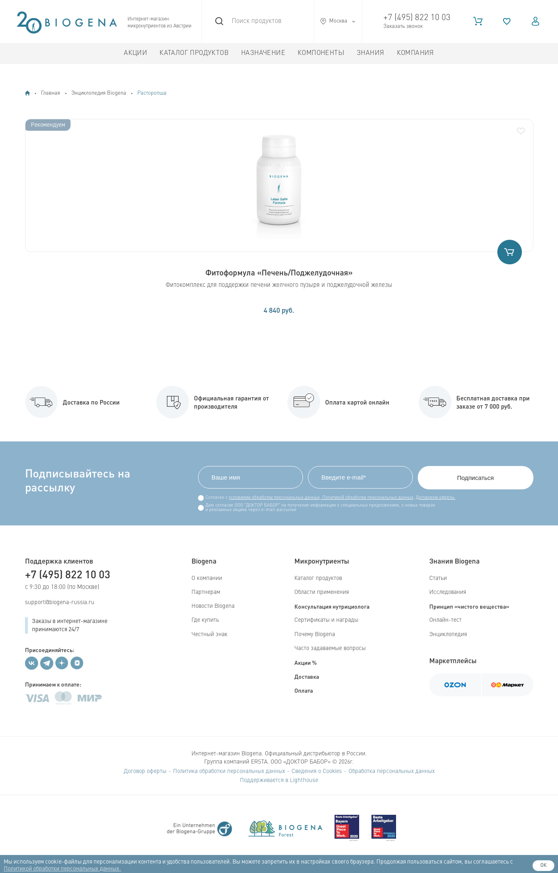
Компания (415, 53)
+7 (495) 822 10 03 (417, 18)
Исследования (447, 592)
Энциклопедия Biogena (98, 93)
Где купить (205, 620)
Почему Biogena (314, 634)
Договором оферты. (436, 498)
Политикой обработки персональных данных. (62, 869)
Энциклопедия (448, 634)
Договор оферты (145, 771)
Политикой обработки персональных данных (367, 498)
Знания (370, 53)
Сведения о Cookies (317, 771)
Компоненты (321, 53)
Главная (50, 93)
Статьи (438, 578)
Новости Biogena (213, 606)
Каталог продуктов (194, 53)
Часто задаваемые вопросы (330, 648)
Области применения (321, 592)
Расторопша (151, 93)
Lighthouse (304, 780)
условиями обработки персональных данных (274, 498)
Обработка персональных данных (391, 771)
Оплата (303, 690)
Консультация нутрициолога (331, 606)
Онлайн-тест (445, 620)
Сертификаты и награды (326, 620)
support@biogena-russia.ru (59, 602)
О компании (206, 578)
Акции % (305, 662)
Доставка (306, 676)
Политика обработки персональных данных (229, 771)
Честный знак (209, 634)
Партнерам (205, 592)
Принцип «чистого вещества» (469, 606)
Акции (135, 53)
